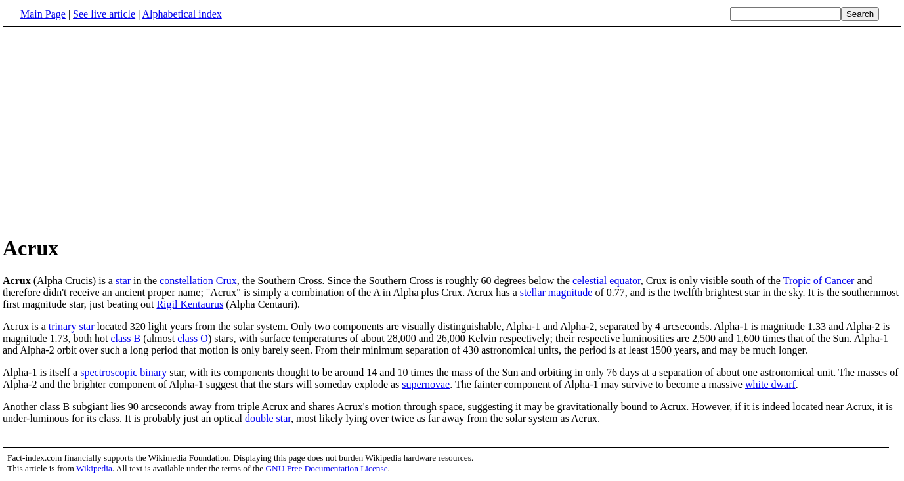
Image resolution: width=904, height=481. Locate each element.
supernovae (426, 384)
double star (268, 418)
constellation (186, 280)
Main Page (43, 14)
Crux (226, 280)
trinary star (72, 326)
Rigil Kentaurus (189, 304)
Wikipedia (94, 468)
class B (125, 338)
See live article (104, 14)
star (123, 280)
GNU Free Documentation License (326, 468)
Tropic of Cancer (819, 280)
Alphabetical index (181, 14)
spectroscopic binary (123, 372)
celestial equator (606, 280)
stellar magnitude (556, 292)
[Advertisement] (452, 130)
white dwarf (770, 384)
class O (192, 338)
